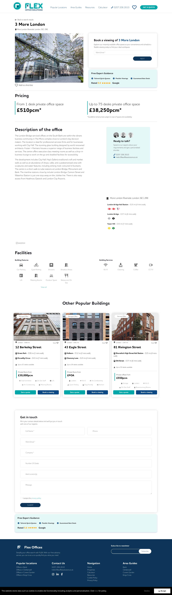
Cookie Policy (92, 578)
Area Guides (76, 7)
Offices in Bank (21, 567)
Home (89, 567)
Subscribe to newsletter (120, 546)
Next (142, 58)
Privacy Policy (92, 580)
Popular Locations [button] (58, 7)
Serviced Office (121, 316)
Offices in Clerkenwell (24, 570)
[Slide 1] (45, 79)
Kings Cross (127, 575)
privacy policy (36, 498)
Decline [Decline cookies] (147, 591)
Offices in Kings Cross (24, 575)
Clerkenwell (127, 570)
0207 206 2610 (122, 154)
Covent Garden (128, 572)
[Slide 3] (53, 79)
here (96, 591)
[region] (56, 214)
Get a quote (25, 392)
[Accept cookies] (162, 591)
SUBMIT (30, 505)
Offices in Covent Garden (25, 572)
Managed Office (23, 316)
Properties (91, 570)
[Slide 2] (49, 79)
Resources (90, 7)
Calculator (103, 7)
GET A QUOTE (149, 7)
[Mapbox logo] (20, 243)
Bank (125, 567)
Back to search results (24, 20)
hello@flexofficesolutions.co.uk (126, 157)
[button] (20, 58)
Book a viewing (48, 392)
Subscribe (145, 551)
